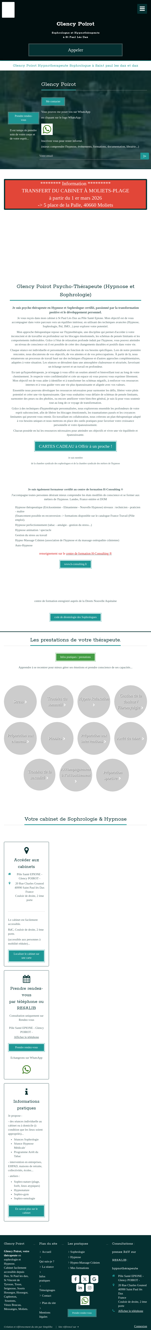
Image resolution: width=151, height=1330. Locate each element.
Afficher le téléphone (26, 1037)
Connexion (140, 1326)
